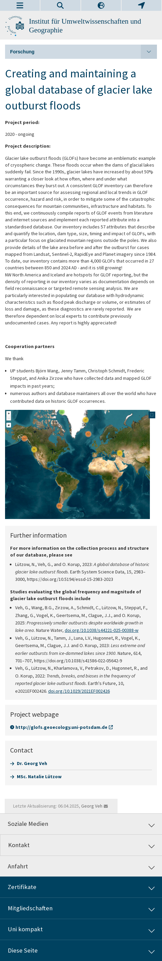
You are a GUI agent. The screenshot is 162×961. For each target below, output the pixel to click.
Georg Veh (91, 806)
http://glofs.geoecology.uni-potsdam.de (61, 727)
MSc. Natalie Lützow (39, 776)
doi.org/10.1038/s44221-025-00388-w (101, 630)
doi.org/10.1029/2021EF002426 (79, 691)
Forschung (83, 52)
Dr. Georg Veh (32, 763)
